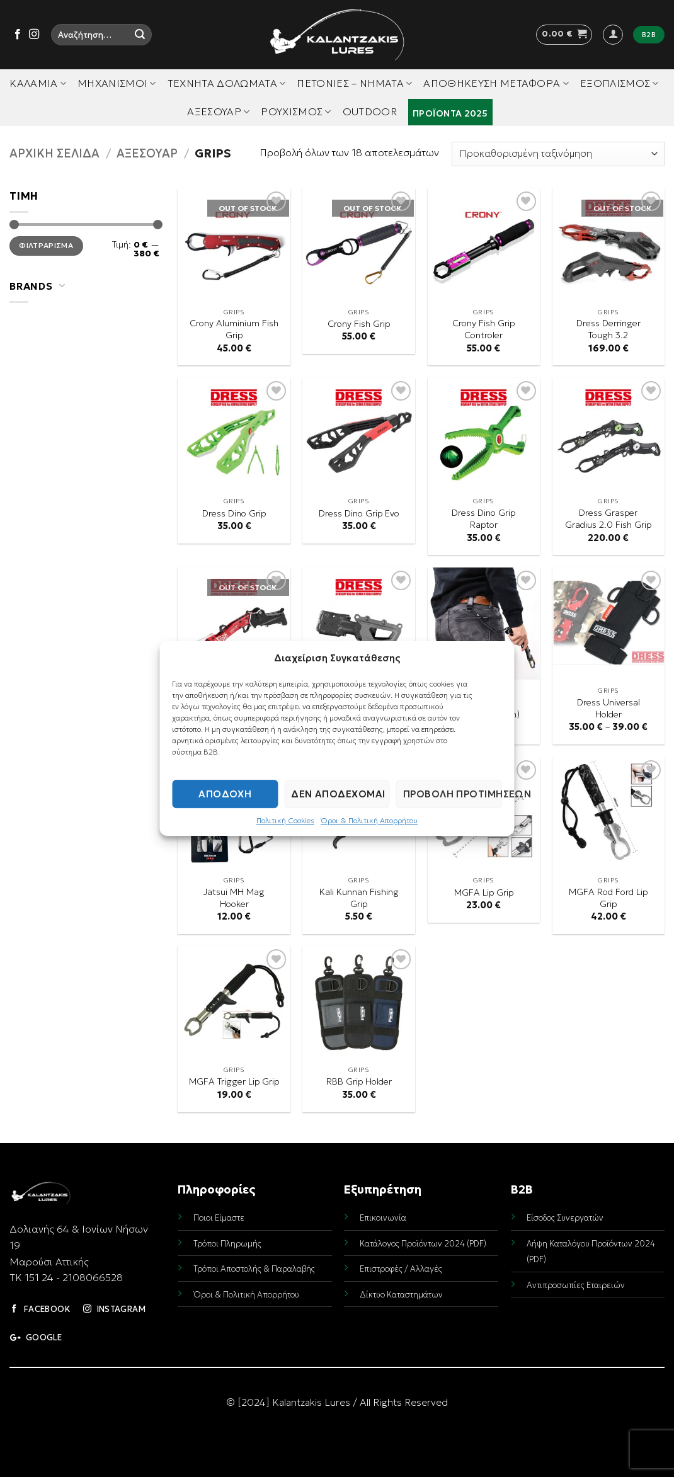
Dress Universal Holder (608, 708)
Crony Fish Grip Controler (483, 329)
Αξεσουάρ (218, 111)
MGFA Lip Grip (483, 892)
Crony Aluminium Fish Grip (234, 329)
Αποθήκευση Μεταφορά (496, 83)
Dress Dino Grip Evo (359, 513)
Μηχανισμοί (116, 83)
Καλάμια (37, 83)
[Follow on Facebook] (18, 34)
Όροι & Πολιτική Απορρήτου (369, 820)
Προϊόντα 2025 (450, 113)
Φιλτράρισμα (46, 245)
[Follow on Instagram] (34, 34)
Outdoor (370, 111)
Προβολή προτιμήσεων (452, 794)
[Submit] (140, 34)
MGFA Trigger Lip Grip (234, 1081)
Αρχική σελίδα (54, 153)
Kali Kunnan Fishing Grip (359, 898)
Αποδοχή (224, 794)
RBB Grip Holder (359, 1081)
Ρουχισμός (296, 111)
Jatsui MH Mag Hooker (234, 898)
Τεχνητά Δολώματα (227, 83)
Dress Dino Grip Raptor (483, 518)
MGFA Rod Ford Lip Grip (608, 898)
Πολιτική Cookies (285, 820)
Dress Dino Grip (234, 513)
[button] (564, 35)
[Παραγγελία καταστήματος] (558, 154)
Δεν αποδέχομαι (338, 794)
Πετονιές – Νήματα (354, 83)
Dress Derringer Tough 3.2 (608, 329)
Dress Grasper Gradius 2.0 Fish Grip (608, 518)
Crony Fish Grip (359, 323)
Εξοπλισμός (619, 83)
